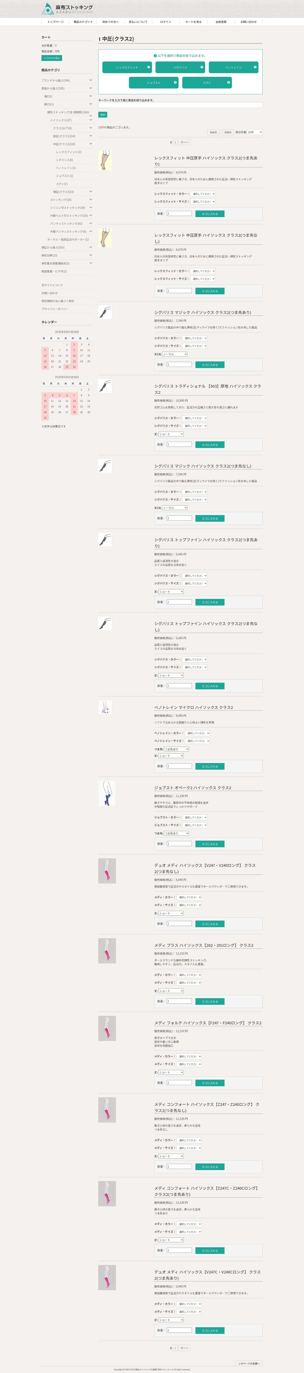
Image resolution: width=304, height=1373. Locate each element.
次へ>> (184, 142)
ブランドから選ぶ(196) (66, 80)
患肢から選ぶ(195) (66, 88)
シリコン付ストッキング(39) (71, 208)
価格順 (213, 132)
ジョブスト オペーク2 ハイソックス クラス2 (192, 787)
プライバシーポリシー (55, 309)
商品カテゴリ (83, 22)
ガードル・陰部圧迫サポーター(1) (68, 239)
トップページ (55, 22)
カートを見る (193, 22)
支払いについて (138, 22)
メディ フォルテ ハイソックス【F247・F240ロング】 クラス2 (207, 1023)
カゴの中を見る (52, 58)
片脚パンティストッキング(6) (71, 231)
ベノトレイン (240, 67)
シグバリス (188, 67)
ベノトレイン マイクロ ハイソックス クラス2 (193, 707)
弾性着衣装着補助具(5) (66, 263)
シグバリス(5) (64, 160)
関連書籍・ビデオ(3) (54, 271)
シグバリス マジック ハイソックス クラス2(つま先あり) (202, 312)
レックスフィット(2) (68, 152)
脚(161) (68, 104)
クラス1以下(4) (72, 128)
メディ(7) (61, 184)
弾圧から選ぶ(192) (66, 247)
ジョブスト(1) (64, 176)
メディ (216, 83)
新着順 (228, 132)
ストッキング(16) (71, 200)
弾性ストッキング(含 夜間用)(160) (69, 113)
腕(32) (68, 96)
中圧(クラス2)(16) (72, 144)
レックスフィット (133, 67)
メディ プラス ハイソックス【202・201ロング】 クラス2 (203, 945)
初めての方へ (110, 22)
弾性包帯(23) (66, 255)
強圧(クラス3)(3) (72, 192)
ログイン (165, 22)
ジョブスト (162, 83)
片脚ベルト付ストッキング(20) (71, 215)
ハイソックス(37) (71, 120)
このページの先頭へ (248, 1363)
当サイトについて (52, 285)
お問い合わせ (248, 22)
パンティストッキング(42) (71, 223)
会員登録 (221, 22)
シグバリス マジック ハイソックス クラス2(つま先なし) (202, 466)
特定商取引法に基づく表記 (57, 301)
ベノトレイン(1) (66, 168)
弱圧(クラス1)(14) (72, 136)
